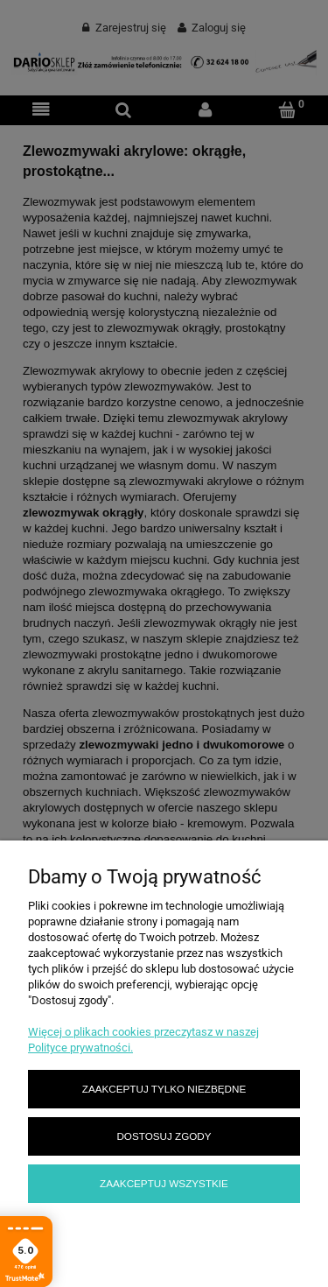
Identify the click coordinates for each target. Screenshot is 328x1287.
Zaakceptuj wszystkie (164, 1183)
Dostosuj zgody (163, 1136)
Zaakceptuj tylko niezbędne (164, 1088)
